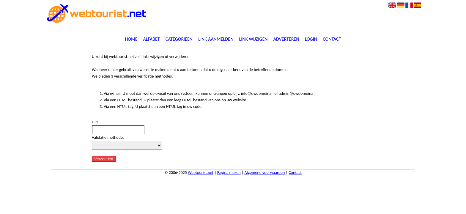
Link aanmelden (215, 39)
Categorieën (179, 39)
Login (311, 39)
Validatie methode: (108, 137)
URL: (96, 122)
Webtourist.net (200, 172)
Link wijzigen (253, 39)
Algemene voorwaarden (264, 172)
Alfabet (151, 39)
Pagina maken (229, 172)
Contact (332, 39)
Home (131, 39)
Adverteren (286, 39)
